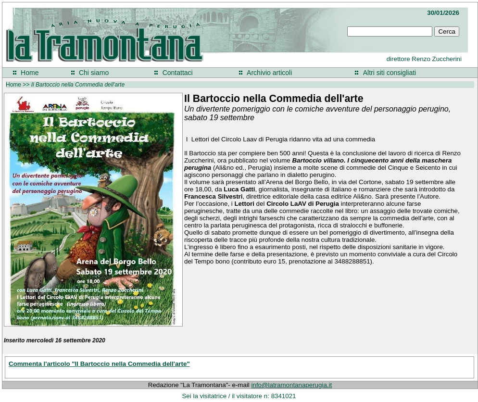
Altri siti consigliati (389, 72)
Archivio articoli (269, 72)
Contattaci (178, 72)
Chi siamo (94, 72)
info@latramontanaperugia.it (292, 385)
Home (29, 72)
